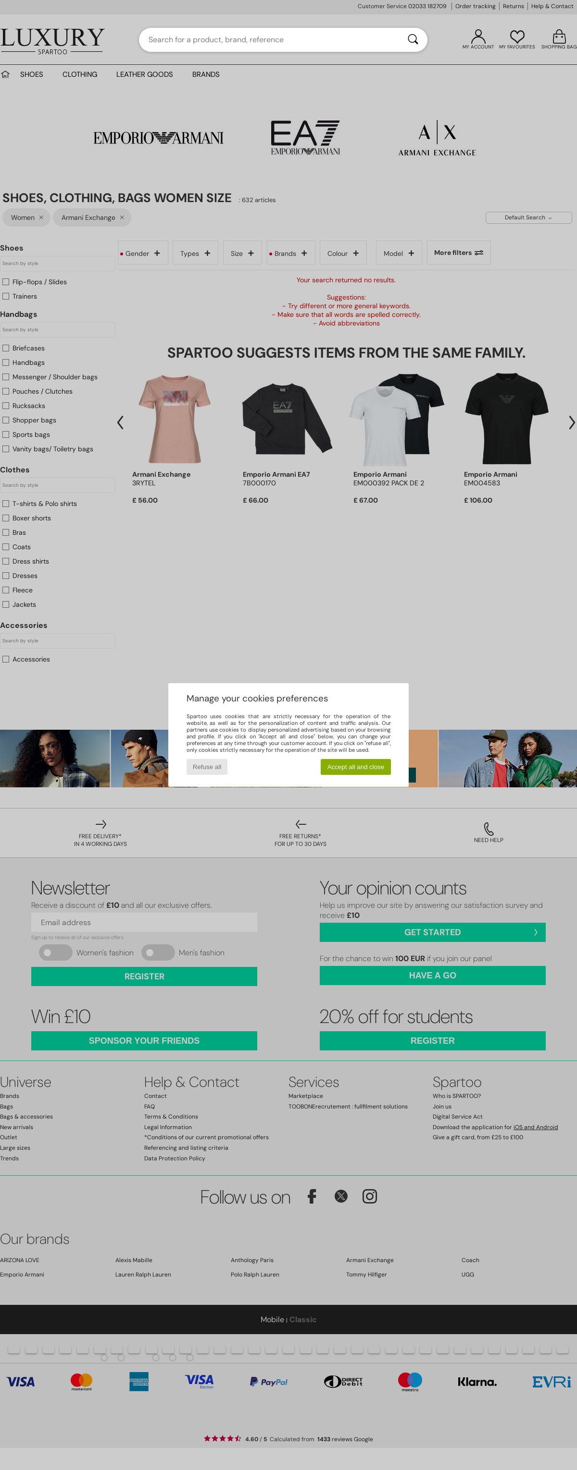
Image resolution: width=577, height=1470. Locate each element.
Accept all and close (356, 767)
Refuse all (207, 767)
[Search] (413, 40)
